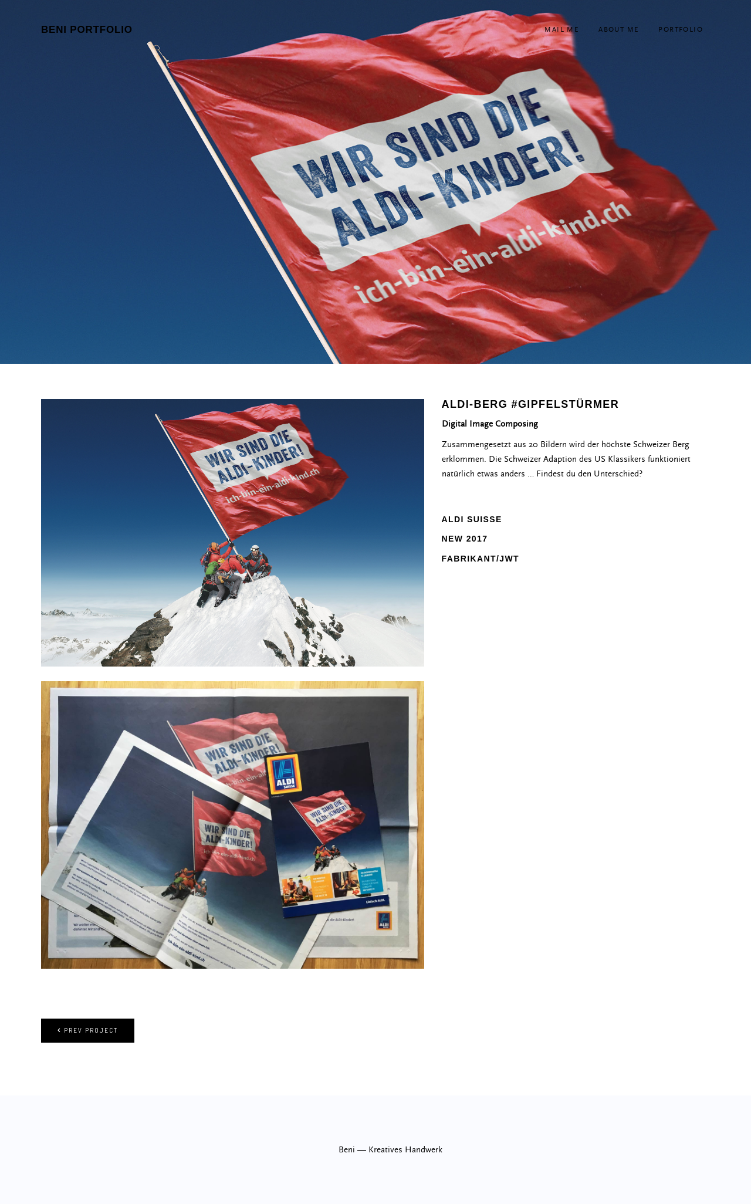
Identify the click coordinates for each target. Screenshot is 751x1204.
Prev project (87, 1030)
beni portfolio (87, 29)
